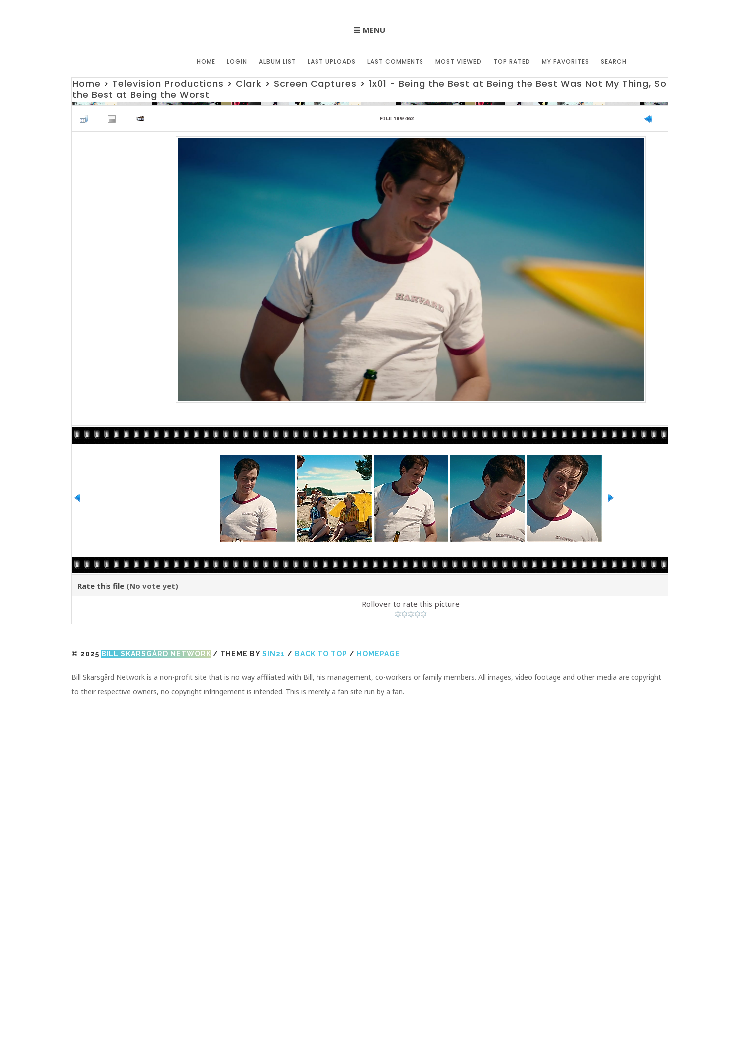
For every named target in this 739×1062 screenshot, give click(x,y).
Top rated (511, 61)
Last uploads (332, 61)
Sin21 (273, 654)
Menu (374, 30)
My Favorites (565, 61)
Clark (249, 83)
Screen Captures (315, 83)
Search (614, 61)
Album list (278, 61)
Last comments (396, 61)
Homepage (378, 654)
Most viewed (458, 61)
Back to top (321, 654)
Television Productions (168, 83)
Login (237, 61)
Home (206, 61)
